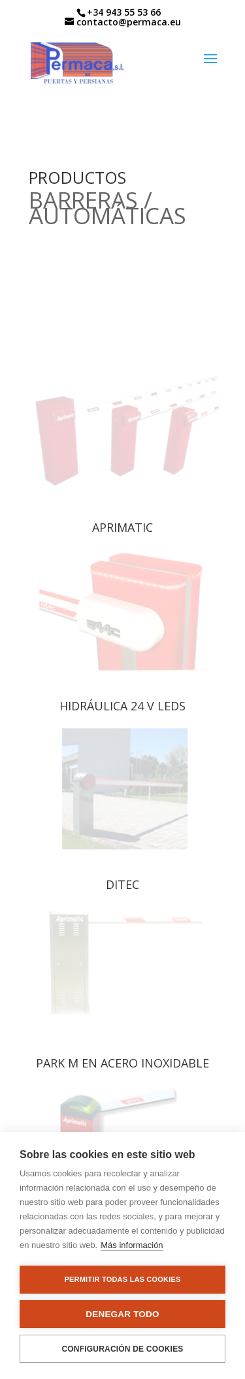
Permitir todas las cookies (123, 1279)
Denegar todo (122, 1314)
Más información (132, 1245)
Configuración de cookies (122, 1349)
